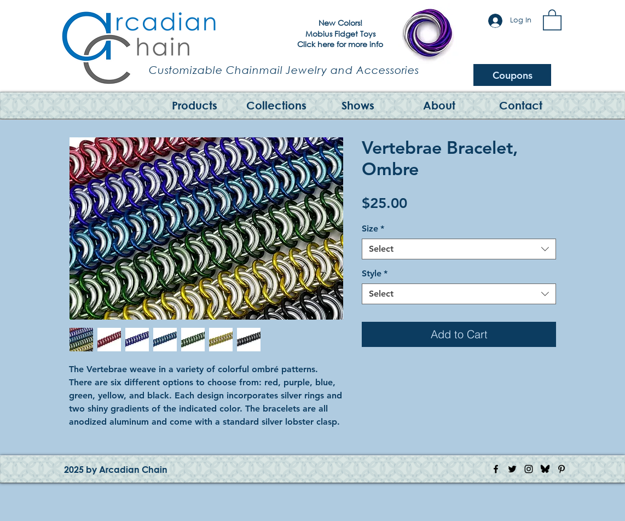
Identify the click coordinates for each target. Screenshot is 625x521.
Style (374, 273)
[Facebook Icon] (495, 469)
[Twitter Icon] (512, 469)
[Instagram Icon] (528, 469)
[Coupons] (512, 75)
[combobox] (459, 249)
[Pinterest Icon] (561, 469)
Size (373, 228)
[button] (552, 19)
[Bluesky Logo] (545, 469)
